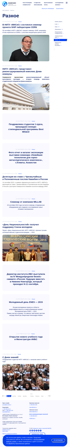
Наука (56, 26)
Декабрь (25, 396)
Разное (20, 21)
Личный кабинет (59, 8)
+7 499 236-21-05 (9, 410)
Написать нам (37, 434)
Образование (58, 29)
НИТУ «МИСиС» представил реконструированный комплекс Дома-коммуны (22, 71)
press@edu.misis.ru (6, 404)
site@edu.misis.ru (6, 429)
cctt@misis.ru (32, 418)
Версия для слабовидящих (48, 8)
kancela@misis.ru (6, 411)
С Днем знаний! (10, 357)
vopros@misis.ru (33, 407)
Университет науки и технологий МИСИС (42, 428)
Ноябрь (19, 396)
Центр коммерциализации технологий (38, 414)
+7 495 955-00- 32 (6, 409)
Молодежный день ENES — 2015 (26, 302)
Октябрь (14, 396)
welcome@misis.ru (33, 411)
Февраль (37, 396)
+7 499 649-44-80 (33, 404)
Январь (32, 396)
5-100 (56, 24)
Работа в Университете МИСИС (9, 433)
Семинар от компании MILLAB (25, 202)
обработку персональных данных (19, 443)
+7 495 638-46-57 (33, 415)
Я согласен (58, 440)
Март (42, 396)
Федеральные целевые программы (58, 44)
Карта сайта (5, 431)
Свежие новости (58, 21)
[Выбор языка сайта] (67, 8)
